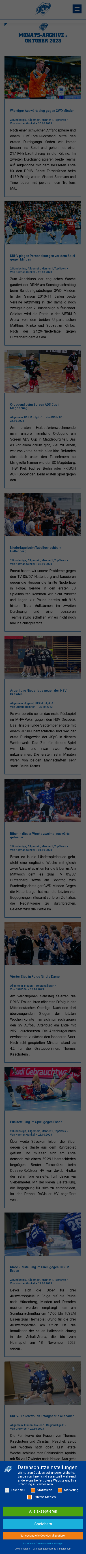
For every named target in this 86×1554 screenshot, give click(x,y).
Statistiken (41, 1491)
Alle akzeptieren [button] (43, 1512)
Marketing (68, 1491)
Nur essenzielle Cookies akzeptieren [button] (43, 1536)
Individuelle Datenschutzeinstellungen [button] (43, 1544)
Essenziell (15, 1491)
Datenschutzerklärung (45, 1549)
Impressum (65, 1549)
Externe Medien (41, 1498)
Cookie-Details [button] (22, 1549)
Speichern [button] (43, 1525)
